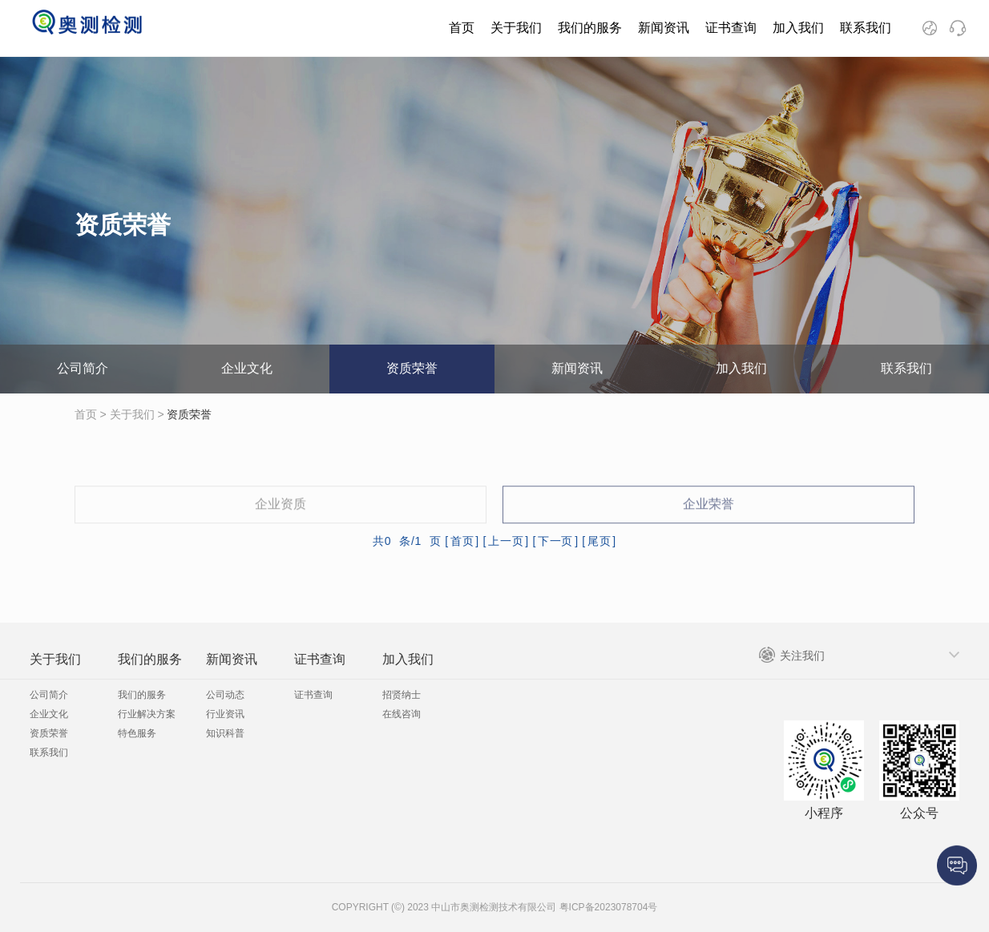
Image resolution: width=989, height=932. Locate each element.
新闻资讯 (663, 27)
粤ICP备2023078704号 (606, 907)
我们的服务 (590, 27)
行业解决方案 (147, 714)
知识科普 (225, 733)
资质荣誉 (412, 368)
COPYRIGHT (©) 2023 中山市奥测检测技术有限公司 (444, 907)
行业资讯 (225, 714)
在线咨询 (401, 714)
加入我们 (798, 27)
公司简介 (82, 368)
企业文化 (246, 368)
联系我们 (865, 27)
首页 (461, 27)
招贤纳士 (401, 694)
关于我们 (516, 27)
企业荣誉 (708, 520)
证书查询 (731, 27)
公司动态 (225, 694)
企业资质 (280, 520)
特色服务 (137, 733)
